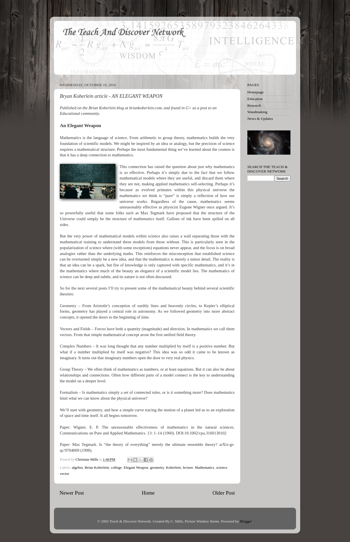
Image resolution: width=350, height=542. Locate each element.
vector (64, 473)
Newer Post (72, 493)
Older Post (224, 493)
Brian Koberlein (97, 467)
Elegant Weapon (136, 467)
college (116, 467)
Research (254, 105)
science (221, 467)
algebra (77, 467)
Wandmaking (257, 112)
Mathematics (205, 467)
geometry (157, 467)
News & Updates (260, 118)
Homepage (255, 92)
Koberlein (173, 467)
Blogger (246, 521)
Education (255, 99)
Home (148, 493)
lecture (188, 467)
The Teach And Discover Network (122, 32)
